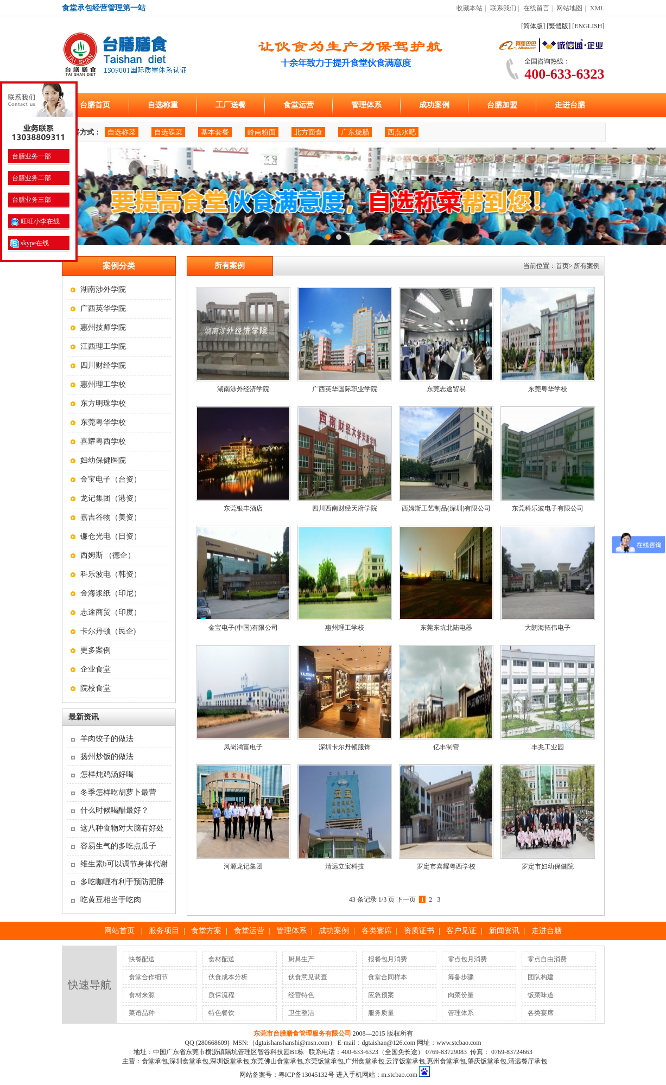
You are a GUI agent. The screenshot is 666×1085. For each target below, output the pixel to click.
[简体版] (533, 26)
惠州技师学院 (103, 327)
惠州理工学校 (103, 384)
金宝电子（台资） (110, 479)
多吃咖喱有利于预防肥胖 (122, 882)
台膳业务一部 (30, 156)
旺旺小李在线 (35, 221)
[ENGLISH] (588, 26)
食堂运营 (298, 105)
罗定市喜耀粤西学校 (446, 866)
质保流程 (221, 995)
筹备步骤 (461, 977)
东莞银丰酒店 (243, 508)
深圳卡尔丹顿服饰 (345, 747)
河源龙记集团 (243, 866)
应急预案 (381, 995)
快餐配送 (142, 959)
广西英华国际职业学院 (344, 389)
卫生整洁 (301, 1013)
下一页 (406, 899)
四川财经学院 (103, 365)
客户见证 (461, 931)
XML (597, 8)
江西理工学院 (103, 346)
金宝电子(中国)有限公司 (243, 627)
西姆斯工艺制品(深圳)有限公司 (446, 508)
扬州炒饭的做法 (107, 756)
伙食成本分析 (228, 977)
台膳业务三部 (30, 199)
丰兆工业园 (547, 747)
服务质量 (381, 1013)
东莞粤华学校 (103, 422)
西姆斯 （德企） (108, 555)
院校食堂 (95, 688)
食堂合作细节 (148, 977)
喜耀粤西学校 (103, 441)
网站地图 (569, 8)
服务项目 (164, 931)
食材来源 (142, 995)
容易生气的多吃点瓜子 (118, 846)
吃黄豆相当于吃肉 (110, 900)
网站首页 (119, 931)
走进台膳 (570, 105)
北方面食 (308, 132)
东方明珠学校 (103, 403)
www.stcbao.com (458, 1042)
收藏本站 (469, 8)
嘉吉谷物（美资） (110, 517)
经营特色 (301, 995)
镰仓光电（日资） (110, 536)
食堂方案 (206, 931)
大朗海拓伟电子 (547, 627)
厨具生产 (301, 959)
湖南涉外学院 (103, 289)
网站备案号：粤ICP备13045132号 (286, 1074)
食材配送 (221, 959)
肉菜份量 (461, 995)
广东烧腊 (355, 132)
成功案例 (434, 105)
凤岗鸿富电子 (243, 747)
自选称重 (163, 105)
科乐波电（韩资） (110, 574)
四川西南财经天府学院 (344, 508)
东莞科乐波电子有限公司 (547, 508)
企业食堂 (95, 669)
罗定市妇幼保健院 (548, 866)
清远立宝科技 (344, 866)
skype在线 (29, 243)
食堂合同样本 (387, 977)
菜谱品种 (142, 1013)
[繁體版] (558, 26)
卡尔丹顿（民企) (108, 631)
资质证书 (419, 931)
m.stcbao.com (400, 1074)
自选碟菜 (168, 132)
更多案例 (95, 650)
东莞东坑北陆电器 (446, 627)
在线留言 (536, 8)
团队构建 (541, 977)
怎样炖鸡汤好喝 (107, 774)
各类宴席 (376, 931)
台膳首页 (95, 105)
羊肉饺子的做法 (107, 739)
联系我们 (503, 8)
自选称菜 (121, 132)
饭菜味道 (541, 995)
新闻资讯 (504, 931)
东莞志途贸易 (446, 389)
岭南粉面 (262, 132)
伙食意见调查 (307, 977)
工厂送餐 (230, 105)
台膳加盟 (502, 105)
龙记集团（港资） (110, 498)
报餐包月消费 (387, 959)
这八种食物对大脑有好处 (122, 828)
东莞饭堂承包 (324, 1061)
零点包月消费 (467, 959)
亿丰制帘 (446, 747)
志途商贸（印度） (110, 612)
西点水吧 (402, 132)
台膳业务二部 (30, 178)
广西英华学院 (103, 308)
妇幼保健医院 (103, 460)
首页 (562, 266)
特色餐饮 (221, 1013)
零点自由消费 (547, 959)
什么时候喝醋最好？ (114, 810)
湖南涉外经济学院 (243, 389)
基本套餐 (215, 132)
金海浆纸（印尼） (110, 593)
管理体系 (366, 105)
